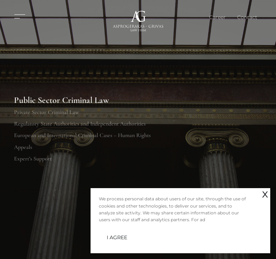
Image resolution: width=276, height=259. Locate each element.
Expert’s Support (33, 158)
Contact (247, 17)
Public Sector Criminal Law (61, 100)
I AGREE (117, 237)
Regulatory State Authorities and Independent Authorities (80, 123)
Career (217, 17)
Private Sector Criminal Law (46, 111)
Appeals (23, 147)
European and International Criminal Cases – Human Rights (82, 135)
